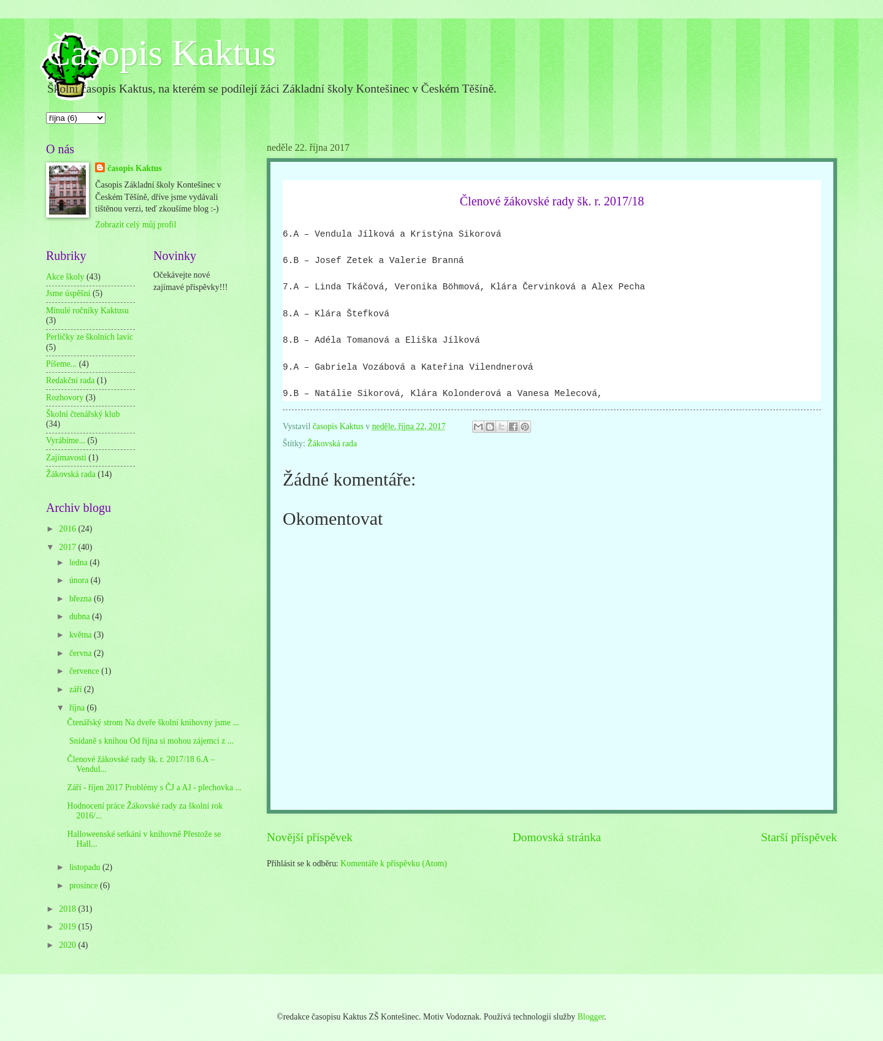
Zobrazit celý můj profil (135, 224)
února (80, 580)
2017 (68, 547)
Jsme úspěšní (68, 293)
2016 (68, 528)
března (81, 598)
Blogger (591, 1016)
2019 (68, 926)
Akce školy (65, 276)
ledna (79, 562)
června (81, 653)
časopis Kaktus (134, 168)
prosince (84, 885)
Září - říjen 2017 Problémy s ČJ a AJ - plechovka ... (154, 787)
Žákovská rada (332, 443)
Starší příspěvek (799, 837)
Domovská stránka (557, 837)
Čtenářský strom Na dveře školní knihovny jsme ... (153, 722)
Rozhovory (64, 397)
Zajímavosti (66, 457)
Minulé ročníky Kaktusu (87, 310)
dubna (80, 616)
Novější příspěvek (310, 837)
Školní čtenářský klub (83, 414)
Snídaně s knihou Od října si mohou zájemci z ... (150, 740)
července (85, 671)
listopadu (85, 867)
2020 (68, 945)
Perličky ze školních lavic (89, 336)
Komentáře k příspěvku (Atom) (393, 863)
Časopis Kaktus (161, 52)
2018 (68, 908)
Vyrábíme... (65, 440)
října (78, 707)
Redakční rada (70, 380)
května (81, 634)
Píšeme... (61, 363)
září (76, 689)
